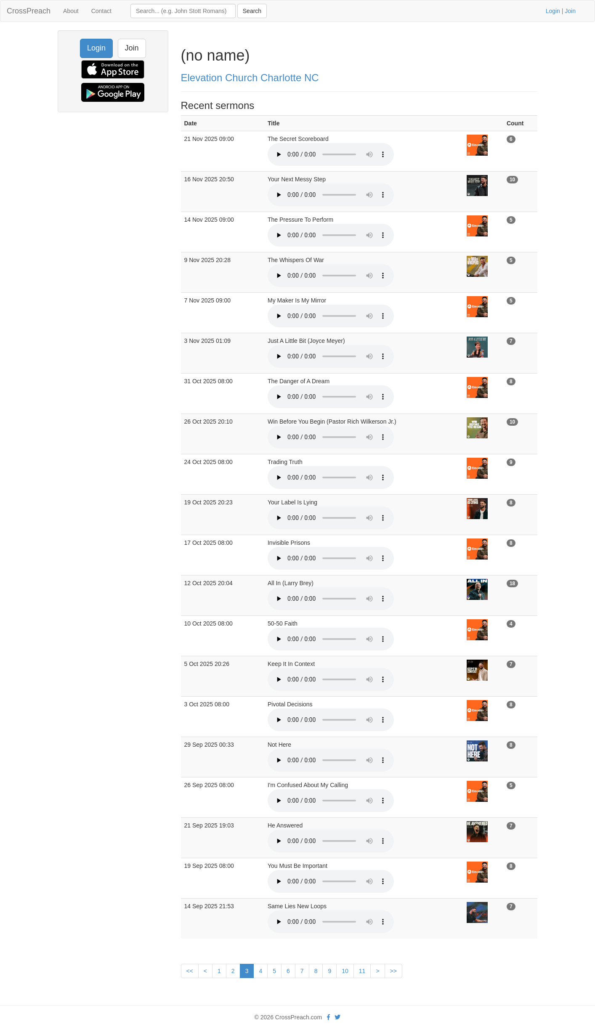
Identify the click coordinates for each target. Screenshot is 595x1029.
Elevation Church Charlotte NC (250, 77)
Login (553, 11)
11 (362, 971)
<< (189, 971)
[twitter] (337, 1017)
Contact (101, 11)
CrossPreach (28, 11)
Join (570, 11)
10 (345, 971)
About (71, 11)
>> (393, 971)
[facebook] (328, 1017)
